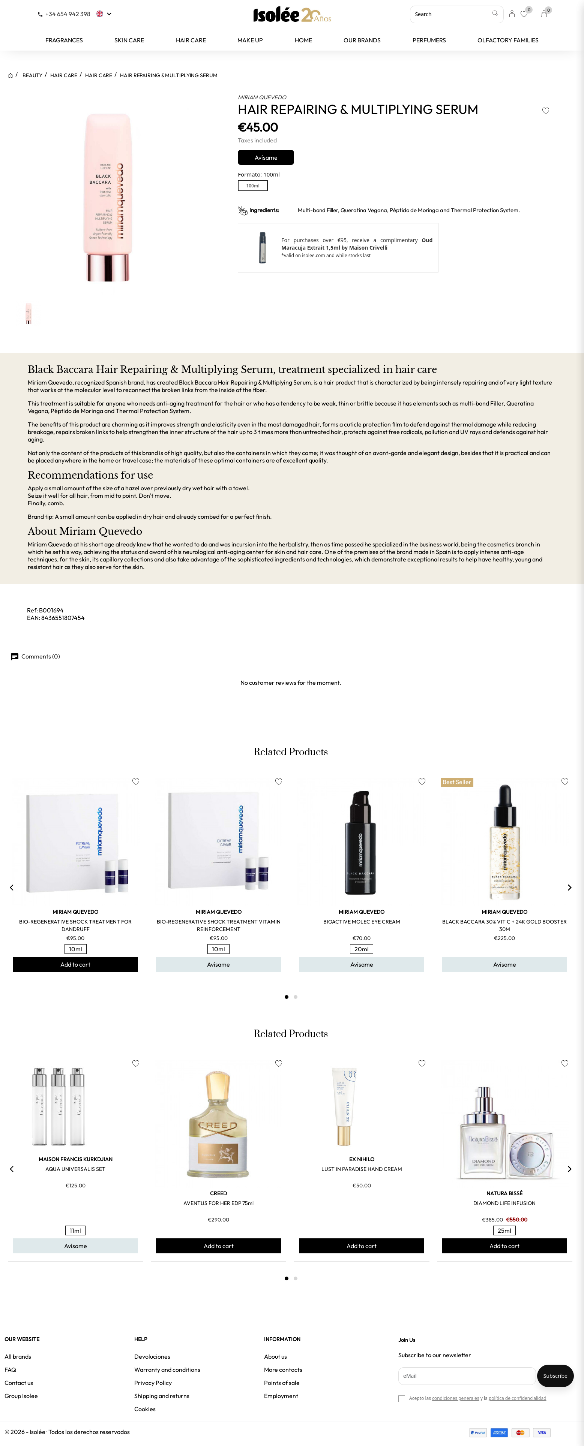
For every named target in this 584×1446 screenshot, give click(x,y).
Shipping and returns (161, 1396)
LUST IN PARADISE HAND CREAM (361, 1169)
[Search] (457, 14)
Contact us (19, 1382)
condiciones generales (455, 1398)
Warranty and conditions (167, 1369)
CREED (218, 1193)
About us (275, 1356)
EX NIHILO (361, 1159)
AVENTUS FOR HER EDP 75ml (218, 1203)
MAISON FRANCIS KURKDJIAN (76, 1159)
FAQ (10, 1369)
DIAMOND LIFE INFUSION (504, 1203)
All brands (18, 1356)
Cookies (145, 1409)
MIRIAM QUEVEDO (262, 97)
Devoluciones (152, 1356)
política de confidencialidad (517, 1398)
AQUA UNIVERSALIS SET (75, 1169)
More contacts (283, 1369)
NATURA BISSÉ (504, 1193)
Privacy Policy (153, 1382)
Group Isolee (21, 1396)
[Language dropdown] (105, 13)
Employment (281, 1396)
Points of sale (282, 1382)
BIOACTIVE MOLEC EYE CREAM (361, 921)
